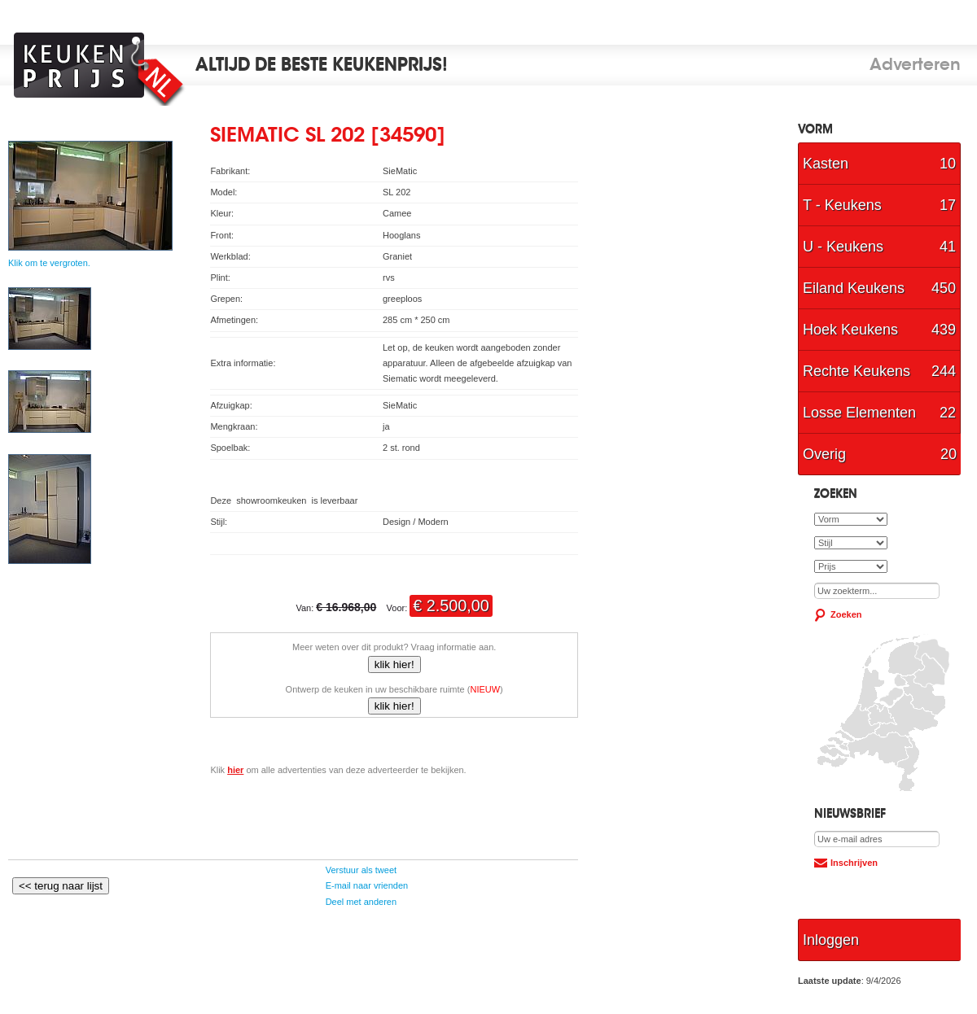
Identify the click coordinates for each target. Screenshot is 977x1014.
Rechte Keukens (879, 371)
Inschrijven (854, 863)
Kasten (879, 163)
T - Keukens (879, 205)
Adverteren (915, 66)
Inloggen (831, 940)
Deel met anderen (360, 902)
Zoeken (846, 614)
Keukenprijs (103, 65)
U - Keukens (879, 246)
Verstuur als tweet (360, 870)
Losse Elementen (879, 412)
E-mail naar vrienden (366, 885)
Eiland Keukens (879, 288)
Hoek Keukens (879, 329)
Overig (880, 454)
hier (235, 770)
